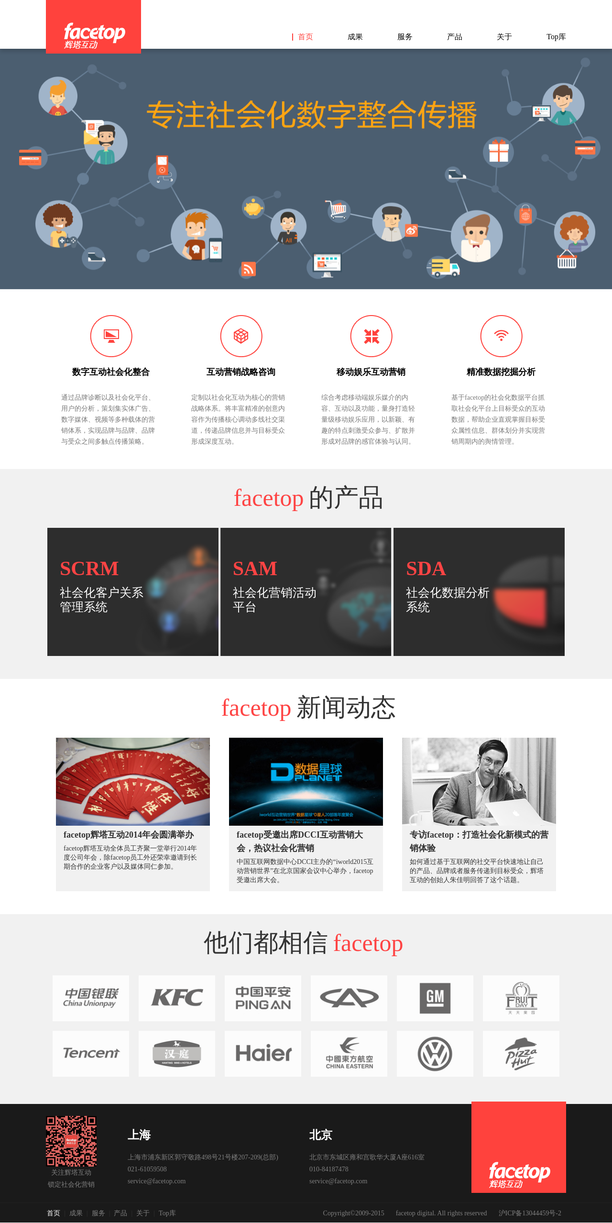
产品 (454, 37)
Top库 (556, 37)
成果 (355, 37)
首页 (305, 37)
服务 (405, 37)
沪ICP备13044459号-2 (530, 1213)
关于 (504, 37)
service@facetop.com (157, 1181)
